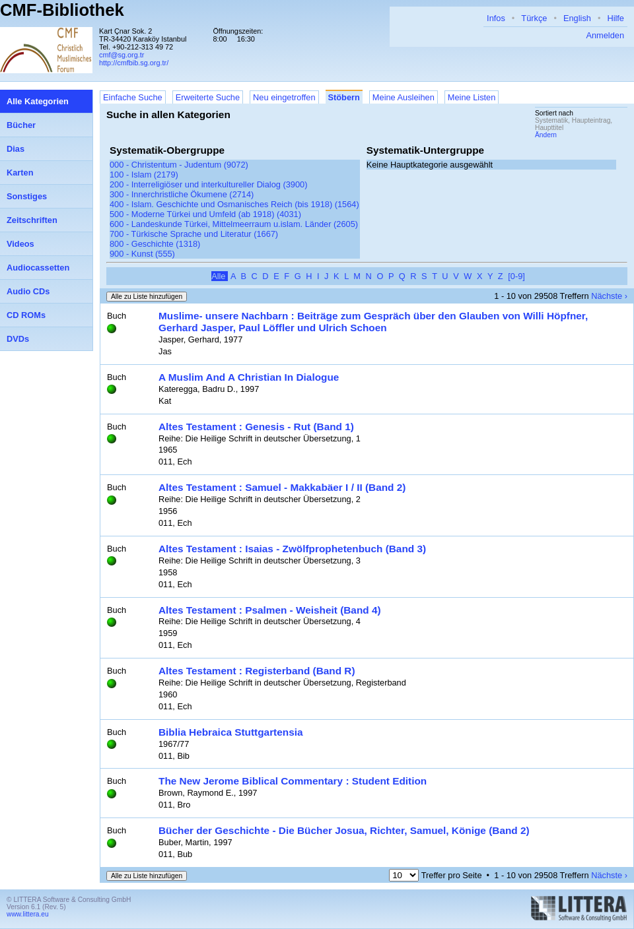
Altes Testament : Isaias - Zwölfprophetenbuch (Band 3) (292, 548)
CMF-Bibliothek (62, 10)
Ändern (546, 135)
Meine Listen (472, 97)
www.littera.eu (28, 914)
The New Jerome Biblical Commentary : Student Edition (292, 780)
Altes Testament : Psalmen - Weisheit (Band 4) (269, 610)
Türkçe (534, 18)
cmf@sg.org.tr (121, 55)
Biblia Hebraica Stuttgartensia (230, 732)
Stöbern (344, 97)
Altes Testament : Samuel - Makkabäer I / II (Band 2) (281, 487)
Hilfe (615, 18)
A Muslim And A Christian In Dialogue (248, 377)
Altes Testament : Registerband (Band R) (256, 670)
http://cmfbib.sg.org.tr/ (133, 63)
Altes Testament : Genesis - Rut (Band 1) (256, 426)
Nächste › (609, 296)
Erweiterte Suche (208, 97)
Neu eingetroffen (284, 97)
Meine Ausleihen (403, 97)
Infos (496, 18)
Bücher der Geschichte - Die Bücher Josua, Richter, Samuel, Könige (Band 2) (344, 830)
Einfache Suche (132, 97)
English (577, 18)
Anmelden (605, 35)
